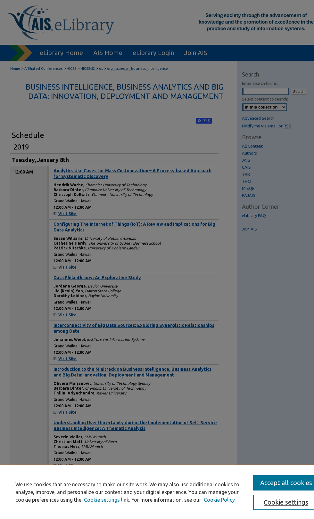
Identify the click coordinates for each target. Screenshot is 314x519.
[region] (157, 492)
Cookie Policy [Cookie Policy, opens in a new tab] (219, 500)
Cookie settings (102, 500)
